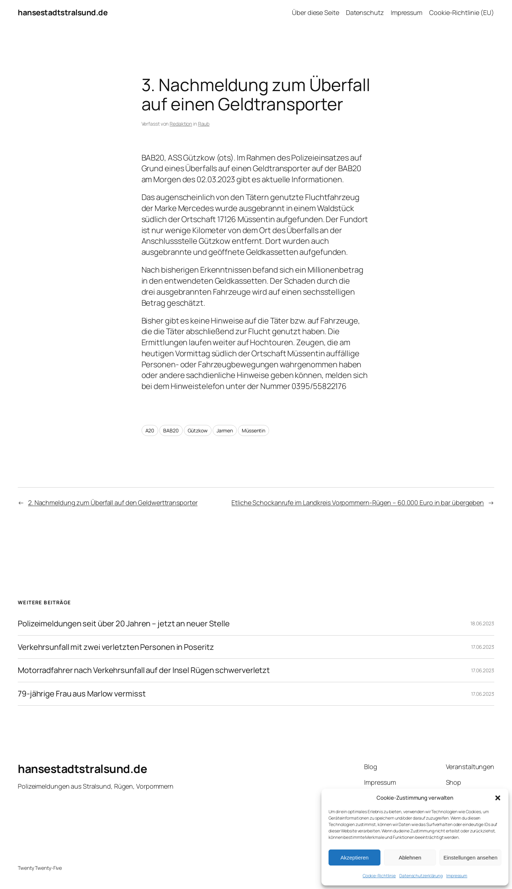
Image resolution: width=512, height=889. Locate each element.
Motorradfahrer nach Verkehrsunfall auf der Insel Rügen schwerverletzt (144, 670)
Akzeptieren (354, 857)
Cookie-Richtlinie (379, 876)
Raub (204, 123)
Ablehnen (410, 857)
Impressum (456, 876)
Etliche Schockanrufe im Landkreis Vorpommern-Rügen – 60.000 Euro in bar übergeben (357, 502)
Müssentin (253, 430)
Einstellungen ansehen (470, 857)
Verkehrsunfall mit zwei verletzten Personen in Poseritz (116, 647)
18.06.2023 (482, 623)
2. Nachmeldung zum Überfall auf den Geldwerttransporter (113, 502)
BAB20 (171, 430)
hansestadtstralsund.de (62, 12)
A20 (150, 430)
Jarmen (225, 430)
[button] (497, 797)
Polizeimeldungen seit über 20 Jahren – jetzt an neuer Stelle (124, 623)
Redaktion (181, 123)
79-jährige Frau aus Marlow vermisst (82, 693)
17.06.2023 (482, 646)
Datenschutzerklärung (421, 876)
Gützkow (198, 430)
